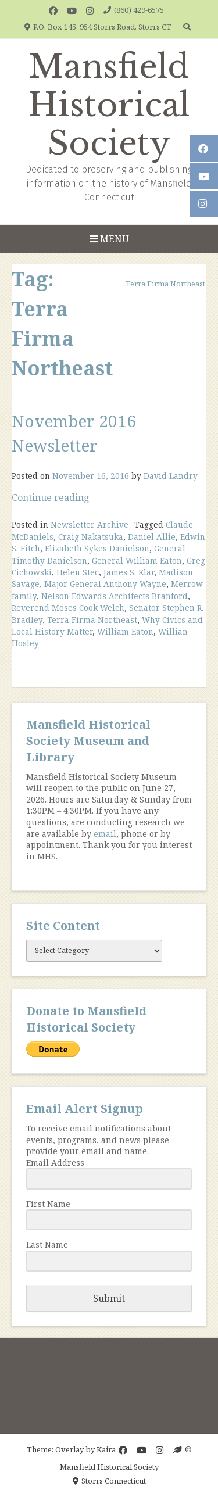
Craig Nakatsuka (90, 536)
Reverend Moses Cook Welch (68, 607)
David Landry (171, 475)
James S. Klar (128, 572)
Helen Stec (77, 572)
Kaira (106, 1449)
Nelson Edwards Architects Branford (114, 595)
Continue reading (51, 497)
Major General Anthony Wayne (105, 583)
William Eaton (125, 631)
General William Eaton (137, 560)
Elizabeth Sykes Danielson (97, 548)
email (105, 833)
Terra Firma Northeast (92, 619)
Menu (109, 238)
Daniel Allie (152, 536)
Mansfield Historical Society (109, 105)
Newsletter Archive (89, 524)
